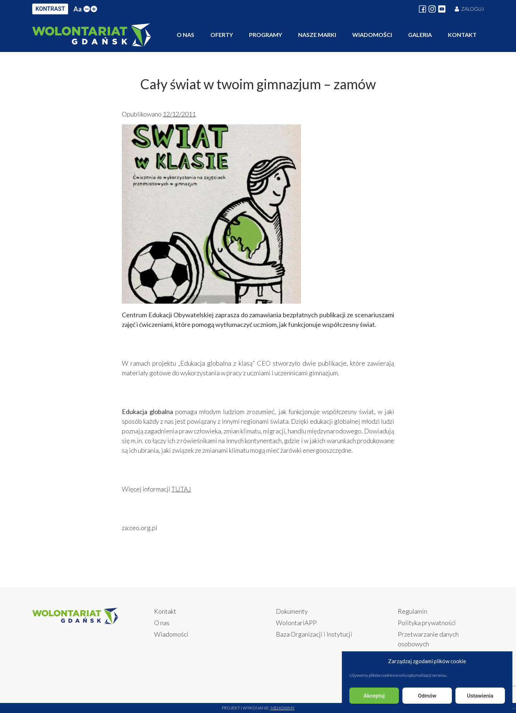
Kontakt (462, 34)
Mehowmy (283, 707)
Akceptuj (373, 696)
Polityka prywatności (427, 623)
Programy (265, 34)
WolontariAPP (296, 623)
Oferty (221, 34)
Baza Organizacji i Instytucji (314, 634)
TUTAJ (181, 489)
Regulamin (412, 611)
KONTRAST (50, 8)
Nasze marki (317, 34)
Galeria (420, 34)
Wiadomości (372, 34)
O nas (185, 34)
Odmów (427, 696)
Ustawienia (480, 696)
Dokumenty (292, 611)
